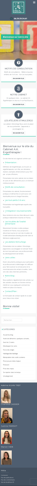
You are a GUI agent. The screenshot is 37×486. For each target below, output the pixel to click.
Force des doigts (8, 350)
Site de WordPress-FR (7, 482)
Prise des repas (8, 369)
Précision (6, 365)
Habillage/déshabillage (10, 354)
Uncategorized (8, 376)
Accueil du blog (8, 335)
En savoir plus (18, 78)
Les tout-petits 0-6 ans (15, 200)
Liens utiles (10, 258)
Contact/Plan (11, 291)
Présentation (10, 162)
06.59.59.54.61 (18, 18)
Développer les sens (10, 346)
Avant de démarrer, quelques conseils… (16, 338)
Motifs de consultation (15, 187)
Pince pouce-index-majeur (12, 361)
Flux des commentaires (8, 480)
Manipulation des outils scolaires (14, 357)
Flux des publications (7, 478)
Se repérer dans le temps (12, 372)
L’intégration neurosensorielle (18, 211)
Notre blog (9, 276)
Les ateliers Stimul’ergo (15, 242)
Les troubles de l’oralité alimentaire (15, 222)
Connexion (4, 475)
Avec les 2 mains (8, 342)
